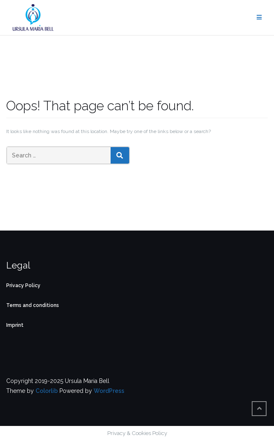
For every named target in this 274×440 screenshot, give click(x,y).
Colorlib (46, 391)
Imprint (15, 325)
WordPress (109, 391)
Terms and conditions (32, 305)
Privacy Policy (23, 285)
